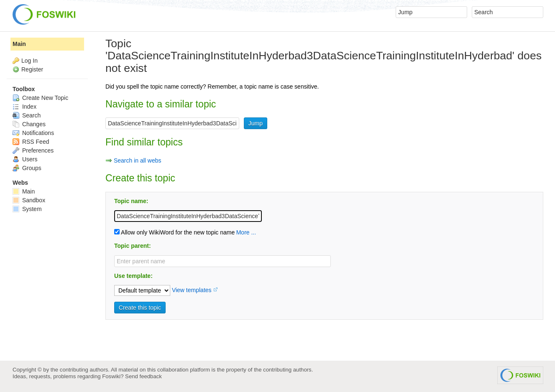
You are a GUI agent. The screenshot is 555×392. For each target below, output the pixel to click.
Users (25, 159)
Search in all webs (137, 160)
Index (24, 106)
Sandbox (29, 200)
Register (32, 69)
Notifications (33, 133)
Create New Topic (40, 97)
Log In (29, 60)
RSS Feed (31, 141)
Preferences (33, 150)
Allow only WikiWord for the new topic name (174, 232)
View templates (192, 290)
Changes (29, 124)
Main (19, 44)
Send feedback (143, 376)
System (27, 209)
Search (27, 115)
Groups (27, 168)
